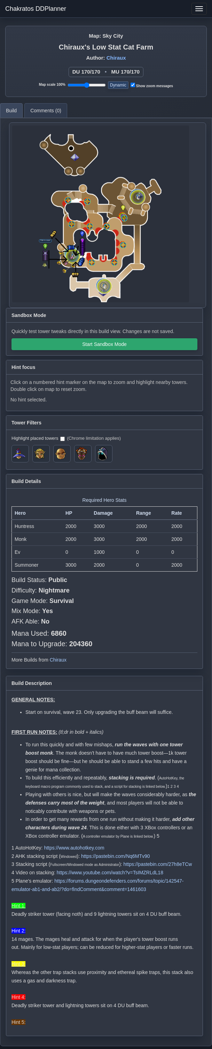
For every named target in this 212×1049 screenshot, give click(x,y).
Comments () (45, 110)
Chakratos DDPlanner (35, 8)
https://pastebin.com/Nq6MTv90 (115, 856)
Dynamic (118, 85)
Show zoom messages (152, 85)
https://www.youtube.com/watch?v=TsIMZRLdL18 (110, 872)
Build (11, 110)
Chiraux (116, 58)
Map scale (52, 84)
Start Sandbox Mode (104, 344)
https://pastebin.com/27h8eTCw (158, 864)
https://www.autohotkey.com (74, 848)
